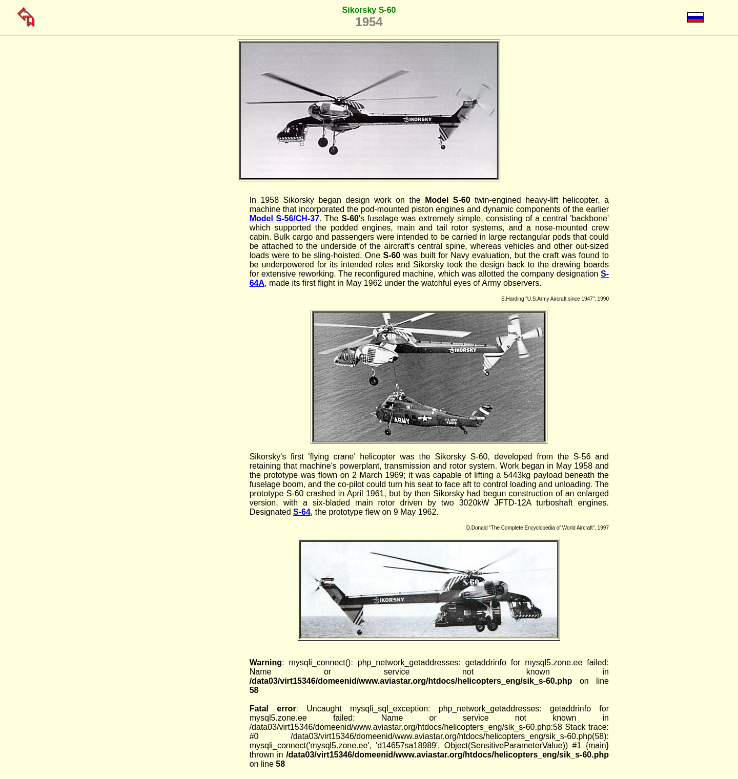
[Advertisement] (197, 349)
